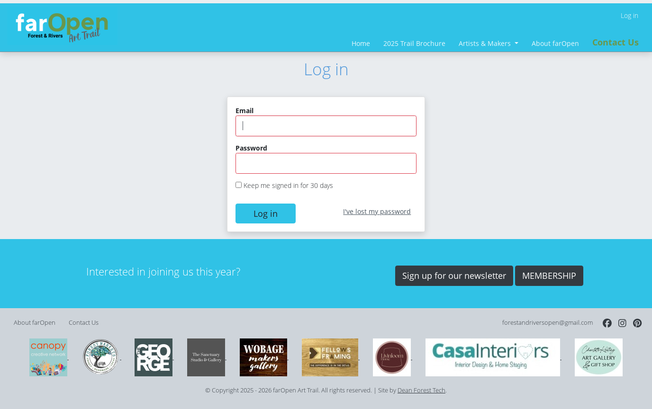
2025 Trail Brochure (414, 43)
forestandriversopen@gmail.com (547, 323)
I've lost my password (377, 211)
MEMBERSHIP (549, 275)
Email (244, 110)
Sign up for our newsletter (454, 275)
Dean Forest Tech (421, 390)
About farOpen (555, 43)
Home (361, 43)
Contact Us (615, 42)
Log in (629, 15)
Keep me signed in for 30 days (288, 185)
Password (251, 147)
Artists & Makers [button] (486, 43)
